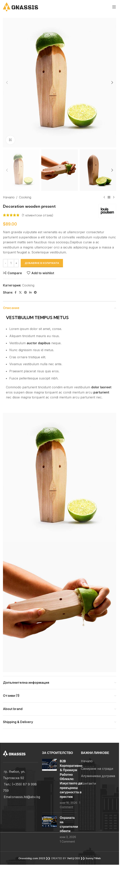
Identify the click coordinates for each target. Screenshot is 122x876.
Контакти (88, 783)
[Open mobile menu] (114, 7)
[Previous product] (104, 197)
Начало (9, 197)
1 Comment (67, 841)
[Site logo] (25, 7)
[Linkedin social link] (30, 292)
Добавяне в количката (42, 263)
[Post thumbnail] (49, 784)
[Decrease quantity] (5, 263)
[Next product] (113, 197)
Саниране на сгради (97, 769)
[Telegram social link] (35, 292)
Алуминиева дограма (98, 776)
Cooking (25, 197)
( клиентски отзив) (37, 215)
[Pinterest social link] (25, 292)
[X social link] (20, 292)
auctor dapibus (38, 343)
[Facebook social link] (15, 292)
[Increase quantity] (16, 263)
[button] (7, 82)
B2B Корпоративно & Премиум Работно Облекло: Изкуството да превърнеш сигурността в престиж (71, 778)
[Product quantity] (11, 263)
